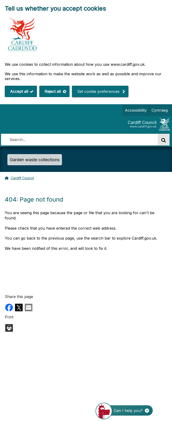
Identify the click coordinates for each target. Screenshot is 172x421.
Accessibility (136, 110)
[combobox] (79, 140)
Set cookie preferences (98, 91)
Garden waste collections (35, 159)
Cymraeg (159, 110)
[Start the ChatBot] (127, 410)
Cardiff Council (22, 178)
